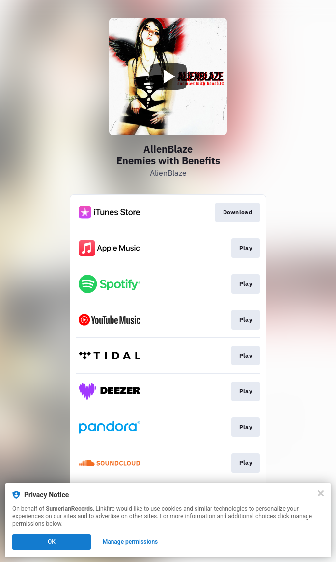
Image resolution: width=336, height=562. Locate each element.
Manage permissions (130, 541)
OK (52, 541)
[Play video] (168, 76)
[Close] (321, 493)
